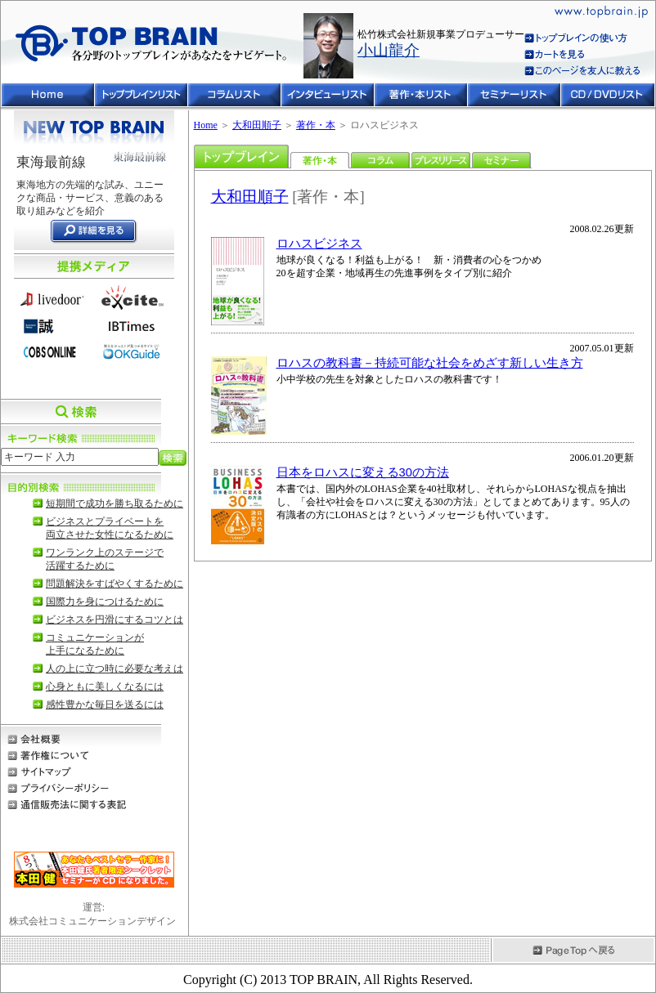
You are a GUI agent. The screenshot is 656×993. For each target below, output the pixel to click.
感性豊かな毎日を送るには (105, 704)
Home (206, 125)
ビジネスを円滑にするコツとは (114, 619)
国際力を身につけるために (105, 601)
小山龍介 (388, 50)
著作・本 (315, 125)
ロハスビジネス (319, 243)
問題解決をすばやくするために (114, 583)
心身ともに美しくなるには (105, 686)
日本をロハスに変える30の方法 (362, 472)
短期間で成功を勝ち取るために (114, 503)
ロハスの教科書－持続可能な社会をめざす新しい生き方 (429, 362)
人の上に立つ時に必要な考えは (114, 668)
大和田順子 (256, 125)
